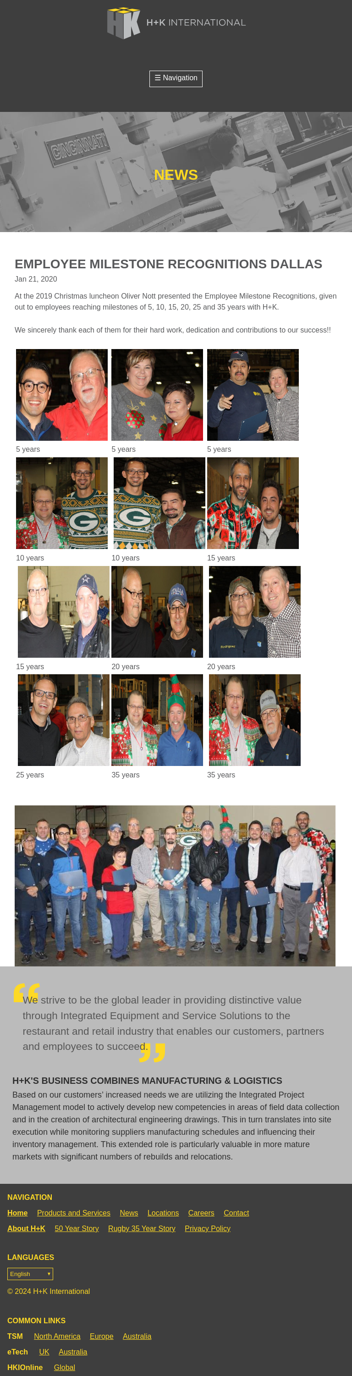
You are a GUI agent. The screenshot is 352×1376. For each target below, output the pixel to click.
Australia (137, 1336)
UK (44, 1352)
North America (57, 1336)
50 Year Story (77, 1228)
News (129, 1213)
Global (64, 1367)
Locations (163, 1213)
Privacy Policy (208, 1228)
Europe (102, 1336)
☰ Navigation (176, 78)
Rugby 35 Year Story (142, 1228)
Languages (30, 1267)
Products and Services (73, 1213)
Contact (236, 1213)
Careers (201, 1213)
